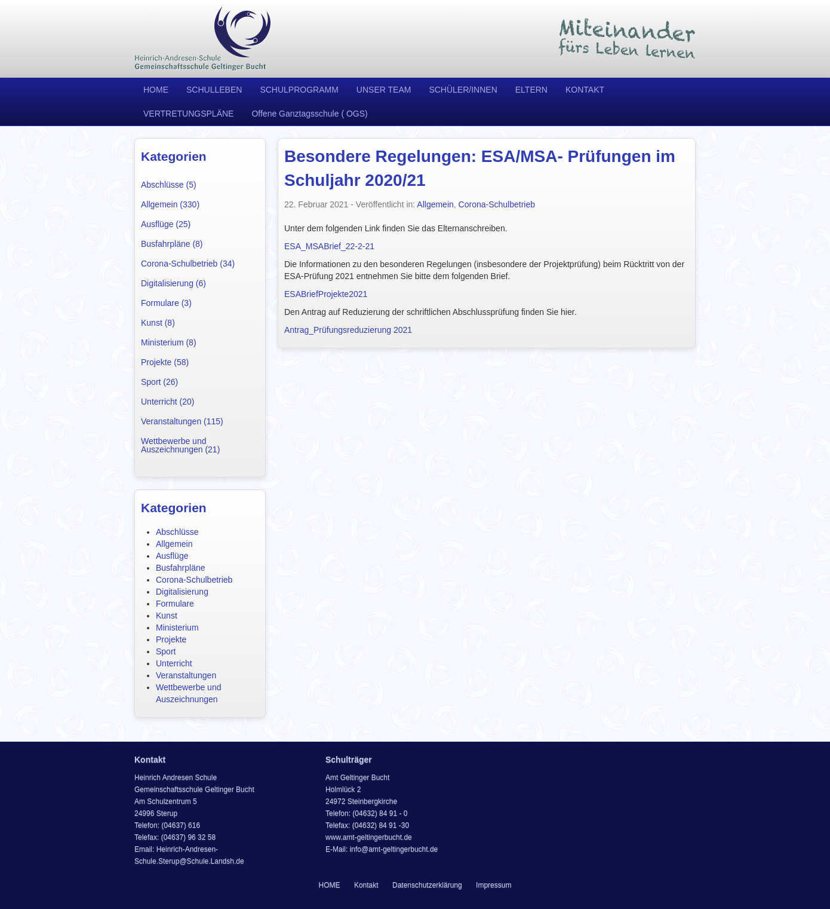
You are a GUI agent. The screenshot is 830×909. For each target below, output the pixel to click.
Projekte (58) (165, 362)
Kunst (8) (158, 323)
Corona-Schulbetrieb (194, 579)
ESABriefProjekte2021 (325, 294)
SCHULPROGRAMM (299, 89)
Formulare (175, 603)
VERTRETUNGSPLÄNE (188, 113)
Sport (166, 651)
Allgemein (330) (170, 204)
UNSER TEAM (383, 89)
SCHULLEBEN (214, 89)
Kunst (166, 615)
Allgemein (174, 544)
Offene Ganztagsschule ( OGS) (309, 113)
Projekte (171, 639)
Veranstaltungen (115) (182, 421)
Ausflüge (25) (165, 224)
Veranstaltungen (186, 675)
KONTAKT (584, 89)
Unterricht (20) (167, 401)
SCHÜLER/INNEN (463, 89)
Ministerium (177, 627)
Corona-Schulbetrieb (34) (188, 263)
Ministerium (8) (168, 342)
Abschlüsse (177, 532)
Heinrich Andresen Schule (203, 39)
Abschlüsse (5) (168, 184)
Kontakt (366, 885)
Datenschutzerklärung (427, 885)
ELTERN (531, 89)
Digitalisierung (182, 591)
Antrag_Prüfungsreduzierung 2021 (348, 330)
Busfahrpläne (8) (172, 244)
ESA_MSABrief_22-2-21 (329, 246)
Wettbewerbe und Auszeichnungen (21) (180, 445)
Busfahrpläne (180, 568)
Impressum (493, 885)
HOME (155, 89)
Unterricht (174, 663)
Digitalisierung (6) (173, 283)
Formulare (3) (166, 303)
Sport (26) (159, 382)
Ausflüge (172, 556)
